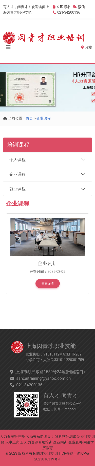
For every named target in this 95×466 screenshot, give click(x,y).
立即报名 (63, 7)
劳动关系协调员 (38, 436)
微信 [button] (79, 7)
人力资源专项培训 (38, 442)
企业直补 (75, 442)
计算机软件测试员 (65, 436)
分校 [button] (86, 47)
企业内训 (60, 442)
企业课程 (43, 118)
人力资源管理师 (12, 436)
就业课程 (17, 188)
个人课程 (17, 159)
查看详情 (48, 283)
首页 (29, 118)
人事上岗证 (14, 442)
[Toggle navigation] (8, 47)
